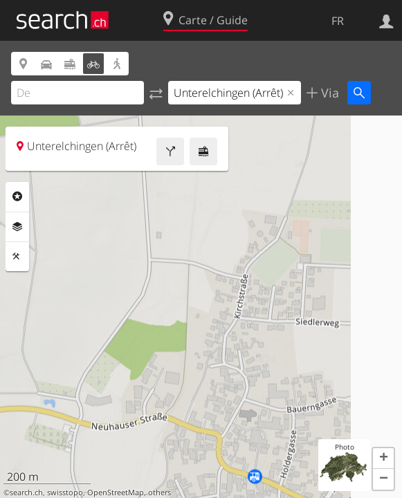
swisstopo (65, 492)
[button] (383, 458)
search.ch (26, 492)
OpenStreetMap (115, 492)
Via (328, 92)
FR (337, 20)
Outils (17, 256)
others (159, 492)
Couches (17, 226)
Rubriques (17, 196)
